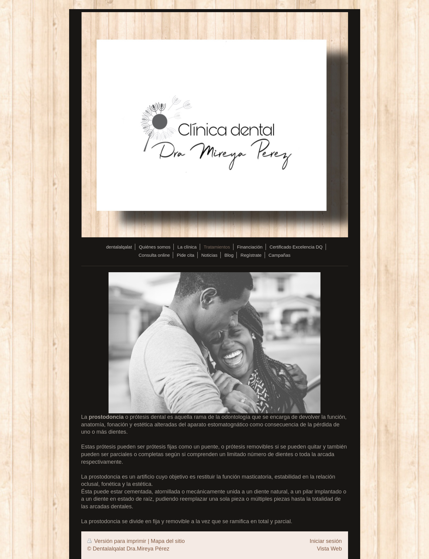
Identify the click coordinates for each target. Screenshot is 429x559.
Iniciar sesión (326, 541)
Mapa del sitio (168, 541)
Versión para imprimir (117, 541)
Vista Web (329, 549)
